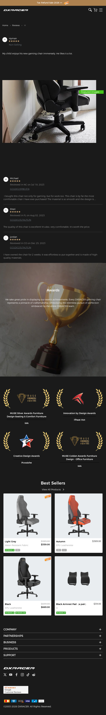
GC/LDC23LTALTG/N (20, 220)
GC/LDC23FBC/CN (19, 189)
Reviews (16, 25)
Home (5, 25)
